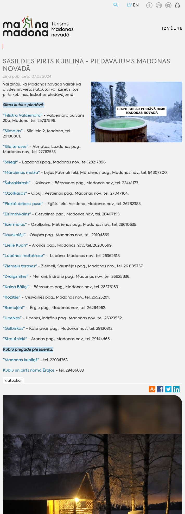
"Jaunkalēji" (14, 235)
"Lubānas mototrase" (24, 255)
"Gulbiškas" (14, 328)
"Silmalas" (13, 131)
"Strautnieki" (15, 338)
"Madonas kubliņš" (21, 360)
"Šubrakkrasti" (16, 183)
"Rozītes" (12, 297)
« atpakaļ (13, 380)
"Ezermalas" (15, 224)
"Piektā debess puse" (23, 203)
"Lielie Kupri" (15, 245)
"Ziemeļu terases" (20, 266)
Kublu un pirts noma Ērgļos (29, 370)
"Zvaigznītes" (15, 276)
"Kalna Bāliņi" (16, 286)
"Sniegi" (10, 162)
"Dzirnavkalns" (17, 214)
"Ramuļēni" (14, 307)
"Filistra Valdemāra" (22, 115)
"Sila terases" (15, 146)
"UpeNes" (12, 318)
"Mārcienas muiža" (21, 172)
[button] (177, 5)
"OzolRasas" (15, 193)
